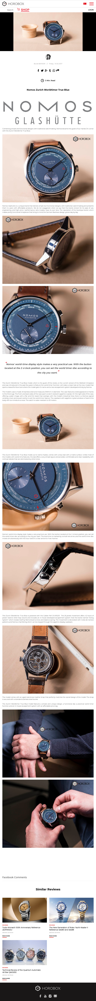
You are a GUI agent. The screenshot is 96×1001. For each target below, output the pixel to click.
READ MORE (6, 936)
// (48, 63)
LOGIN (91, 10)
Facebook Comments (14, 877)
